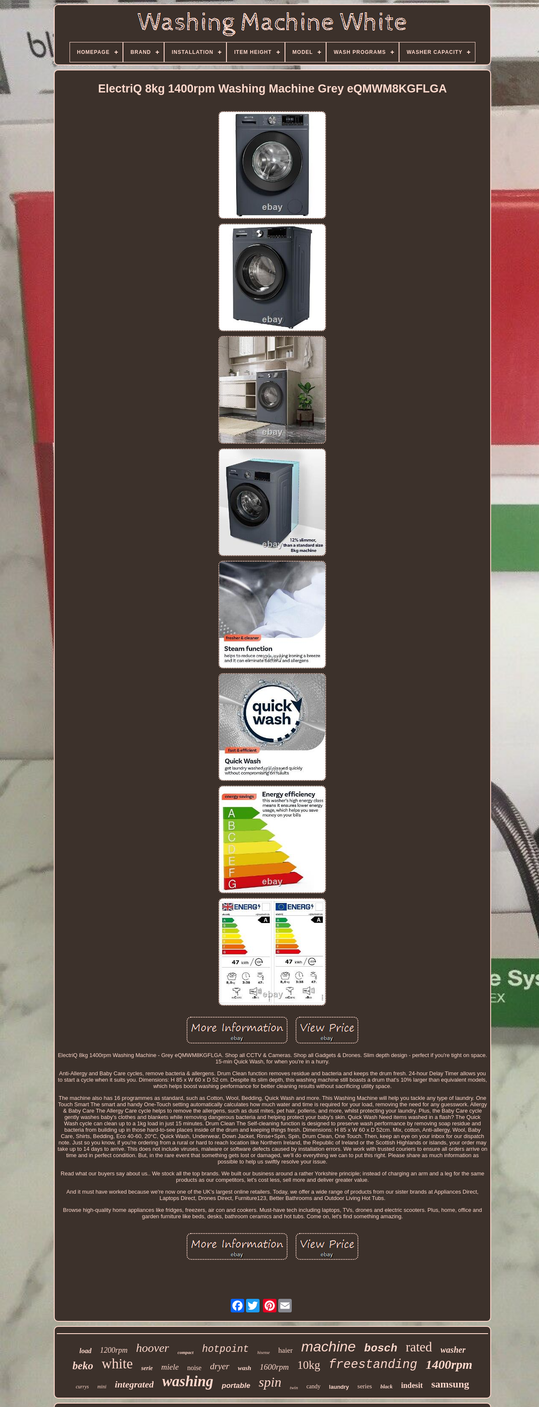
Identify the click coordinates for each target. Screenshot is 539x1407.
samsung (450, 1384)
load (85, 1350)
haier (285, 1350)
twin (294, 1387)
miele (170, 1366)
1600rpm (274, 1366)
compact (186, 1352)
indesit (412, 1385)
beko (83, 1365)
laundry (339, 1387)
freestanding (373, 1365)
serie (147, 1368)
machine (328, 1346)
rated (419, 1347)
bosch (380, 1348)
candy (313, 1386)
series (364, 1386)
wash (244, 1368)
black (386, 1386)
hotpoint (225, 1349)
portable (236, 1386)
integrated (134, 1384)
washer (453, 1349)
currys (82, 1387)
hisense (263, 1352)
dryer (219, 1366)
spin (270, 1382)
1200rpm (114, 1350)
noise (194, 1367)
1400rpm (449, 1364)
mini (101, 1387)
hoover (152, 1347)
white (117, 1363)
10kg (308, 1365)
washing (187, 1381)
